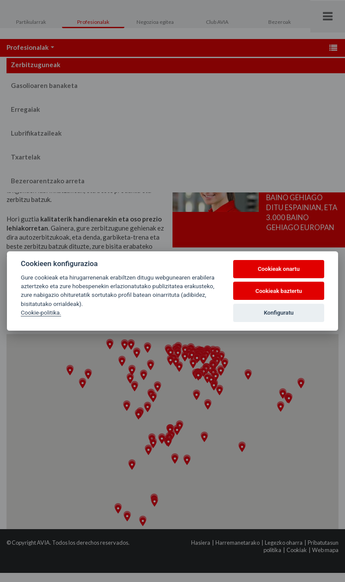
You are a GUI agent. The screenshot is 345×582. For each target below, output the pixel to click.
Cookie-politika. (41, 312)
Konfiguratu (279, 312)
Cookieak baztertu (278, 291)
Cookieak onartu (279, 269)
